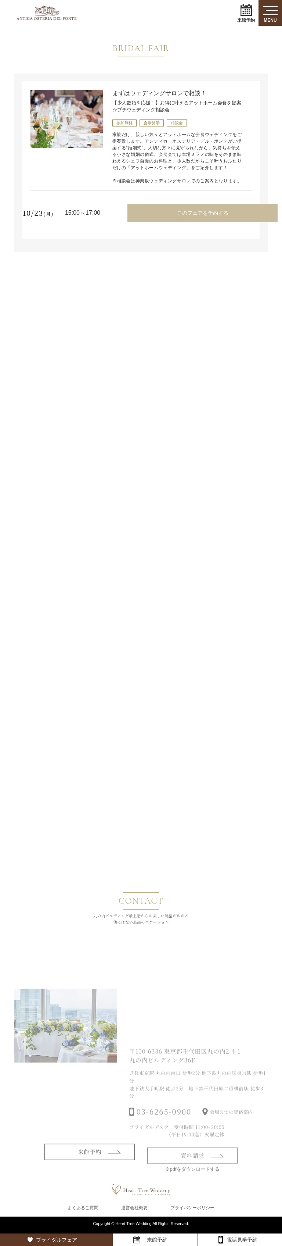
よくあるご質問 (83, 1210)
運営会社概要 (134, 1210)
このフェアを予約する (202, 212)
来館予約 (246, 13)
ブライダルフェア (56, 1240)
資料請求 (192, 1168)
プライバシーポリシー (192, 1210)
